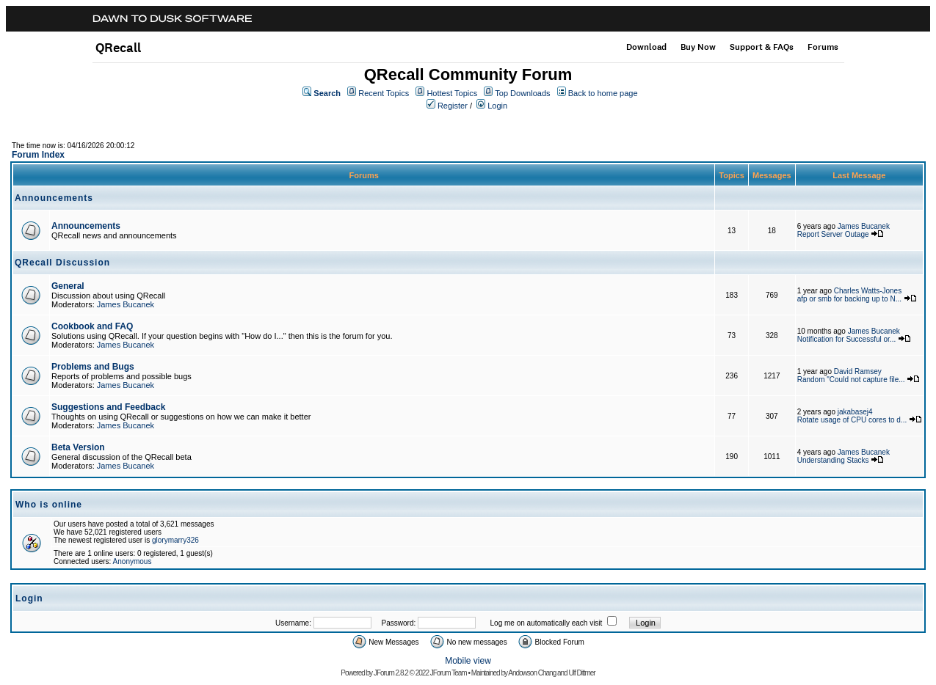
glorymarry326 (175, 540)
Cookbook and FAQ (92, 326)
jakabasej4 (855, 412)
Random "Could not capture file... (851, 380)
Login (497, 105)
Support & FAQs (762, 47)
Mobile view (468, 661)
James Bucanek (864, 226)
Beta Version (78, 447)
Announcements (85, 226)
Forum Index (38, 155)
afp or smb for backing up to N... (849, 299)
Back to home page (603, 93)
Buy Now (698, 47)
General (67, 286)
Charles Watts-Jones (867, 291)
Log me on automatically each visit (546, 623)
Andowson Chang (532, 673)
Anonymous (132, 561)
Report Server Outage (833, 234)
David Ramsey (858, 371)
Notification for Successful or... (846, 339)
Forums (823, 47)
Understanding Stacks (833, 460)
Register (453, 105)
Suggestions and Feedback (108, 407)
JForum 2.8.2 (391, 673)
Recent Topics (383, 93)
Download (646, 47)
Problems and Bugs (92, 367)
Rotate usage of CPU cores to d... (852, 420)
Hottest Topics (452, 93)
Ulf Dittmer (581, 673)
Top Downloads (522, 93)
